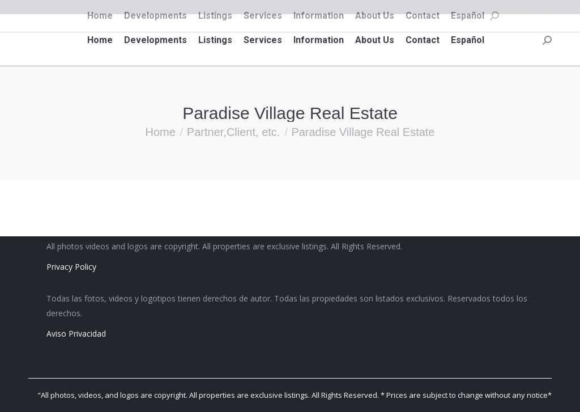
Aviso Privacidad (76, 333)
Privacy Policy (71, 266)
